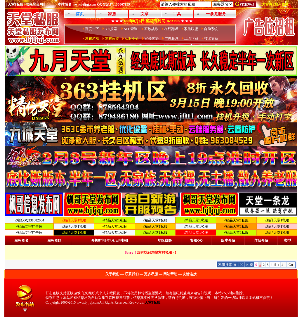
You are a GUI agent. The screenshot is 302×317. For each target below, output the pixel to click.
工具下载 (191, 39)
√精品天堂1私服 (114, 220)
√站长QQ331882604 (29, 220)
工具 (177, 14)
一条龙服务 (216, 14)
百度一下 (92, 29)
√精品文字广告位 (29, 226)
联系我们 (132, 274)
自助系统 (211, 29)
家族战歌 (151, 29)
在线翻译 (171, 29)
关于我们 (112, 274)
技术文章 (211, 39)
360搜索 (111, 29)
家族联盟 (191, 29)
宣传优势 (152, 39)
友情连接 (190, 274)
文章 (144, 14)
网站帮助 (170, 274)
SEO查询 (131, 29)
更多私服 (151, 274)
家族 (112, 14)
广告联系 (171, 39)
